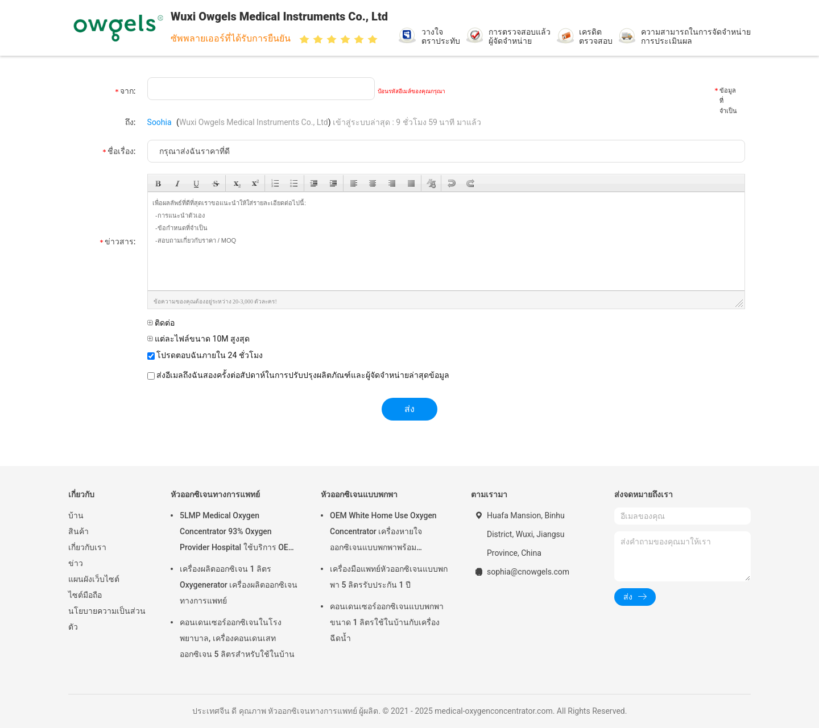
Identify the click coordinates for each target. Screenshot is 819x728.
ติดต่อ (161, 322)
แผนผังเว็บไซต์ (93, 579)
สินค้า (78, 531)
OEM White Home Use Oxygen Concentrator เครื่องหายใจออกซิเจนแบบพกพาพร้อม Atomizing (383, 533)
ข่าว (75, 563)
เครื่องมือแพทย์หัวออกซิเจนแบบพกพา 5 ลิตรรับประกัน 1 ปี (389, 576)
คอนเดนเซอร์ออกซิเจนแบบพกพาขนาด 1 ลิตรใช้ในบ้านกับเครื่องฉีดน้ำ (387, 622)
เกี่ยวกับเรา (87, 547)
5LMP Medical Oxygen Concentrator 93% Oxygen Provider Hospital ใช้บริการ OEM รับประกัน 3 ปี (237, 533)
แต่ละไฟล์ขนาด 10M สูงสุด (198, 338)
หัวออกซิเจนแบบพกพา (359, 494)
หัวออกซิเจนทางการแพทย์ (215, 494)
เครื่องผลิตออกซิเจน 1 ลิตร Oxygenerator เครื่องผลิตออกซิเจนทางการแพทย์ (238, 584)
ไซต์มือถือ (85, 595)
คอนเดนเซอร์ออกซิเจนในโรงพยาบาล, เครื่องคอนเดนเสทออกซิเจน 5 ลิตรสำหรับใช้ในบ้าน (237, 638)
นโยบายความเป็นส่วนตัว (107, 618)
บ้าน (76, 515)
